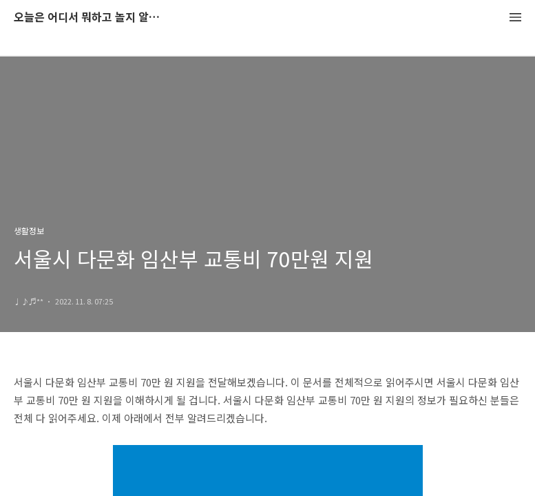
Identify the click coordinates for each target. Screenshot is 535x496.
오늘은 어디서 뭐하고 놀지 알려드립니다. (89, 17)
